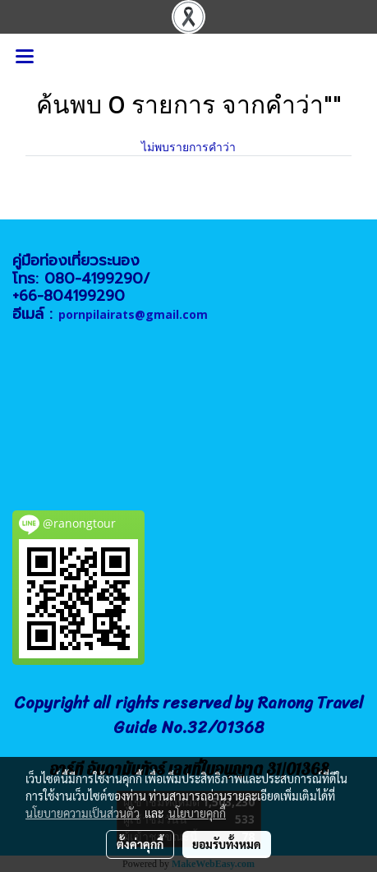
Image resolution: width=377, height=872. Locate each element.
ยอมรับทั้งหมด (226, 844)
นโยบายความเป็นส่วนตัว (82, 812)
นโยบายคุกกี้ (197, 812)
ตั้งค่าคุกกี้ (140, 844)
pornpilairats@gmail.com (133, 314)
